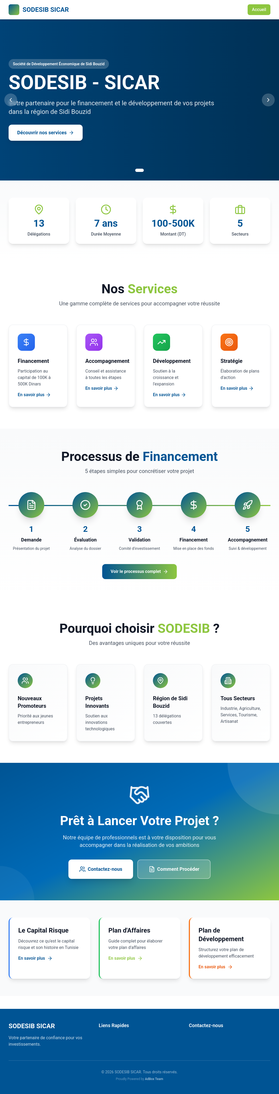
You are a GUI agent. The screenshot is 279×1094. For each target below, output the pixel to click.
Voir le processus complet (139, 571)
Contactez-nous (100, 869)
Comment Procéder (174, 869)
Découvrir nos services (45, 132)
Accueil (259, 9)
